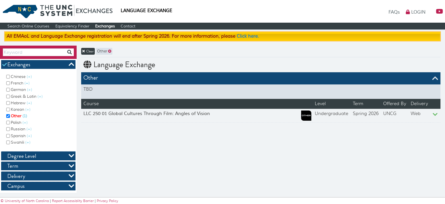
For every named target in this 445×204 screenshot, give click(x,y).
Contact (128, 26)
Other (19, 115)
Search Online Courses (28, 26)
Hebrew (21, 102)
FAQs (395, 12)
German (21, 89)
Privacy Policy (107, 201)
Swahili (20, 142)
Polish (19, 122)
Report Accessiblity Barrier (73, 201)
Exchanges (105, 26)
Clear (88, 51)
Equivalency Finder (72, 26)
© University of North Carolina (25, 201)
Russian (21, 128)
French (20, 83)
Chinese (21, 76)
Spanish (21, 135)
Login (415, 12)
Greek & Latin (27, 96)
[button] (437, 11)
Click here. (248, 36)
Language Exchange (146, 11)
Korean (20, 109)
